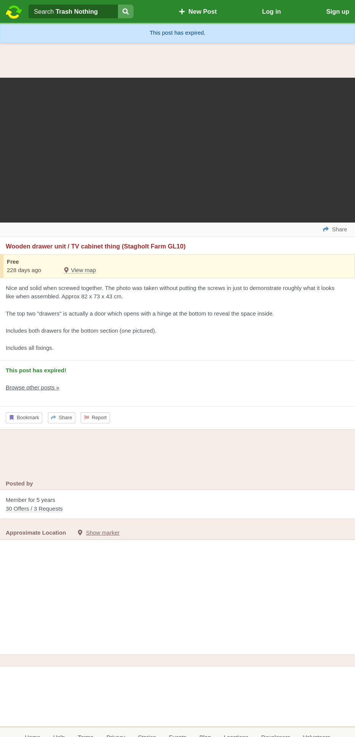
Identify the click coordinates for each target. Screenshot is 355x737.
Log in (271, 11)
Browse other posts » (32, 387)
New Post (198, 11)
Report (95, 417)
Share (61, 417)
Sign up (337, 11)
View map (80, 270)
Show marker (102, 532)
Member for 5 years (177, 505)
